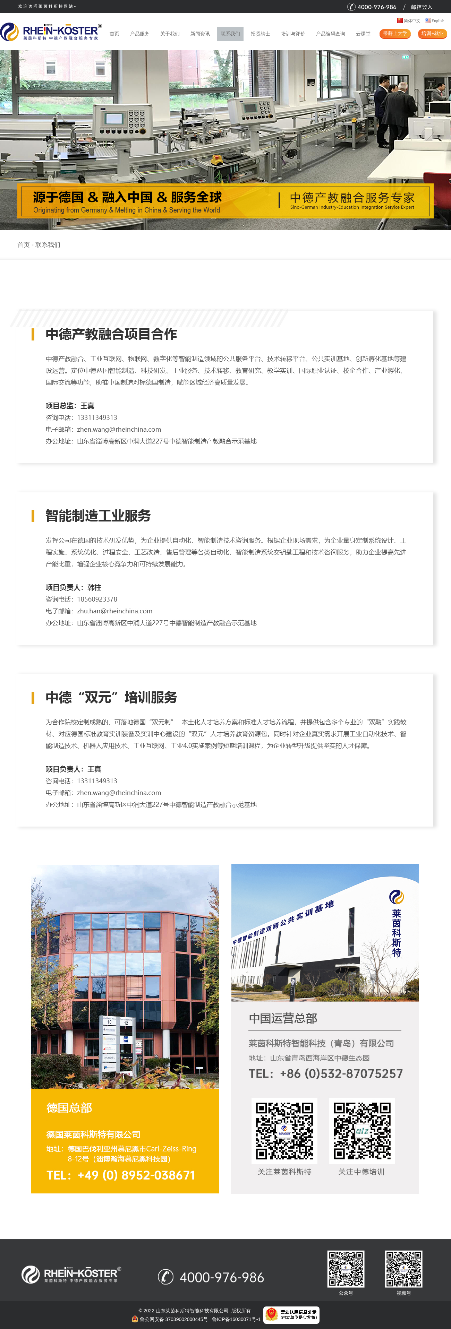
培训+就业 (433, 33)
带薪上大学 (395, 33)
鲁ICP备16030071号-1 (236, 1319)
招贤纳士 (260, 33)
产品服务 (140, 33)
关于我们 (170, 33)
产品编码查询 (330, 33)
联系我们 (230, 33)
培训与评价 (293, 33)
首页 (114, 33)
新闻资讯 (200, 33)
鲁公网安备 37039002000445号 (169, 1319)
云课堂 (363, 33)
